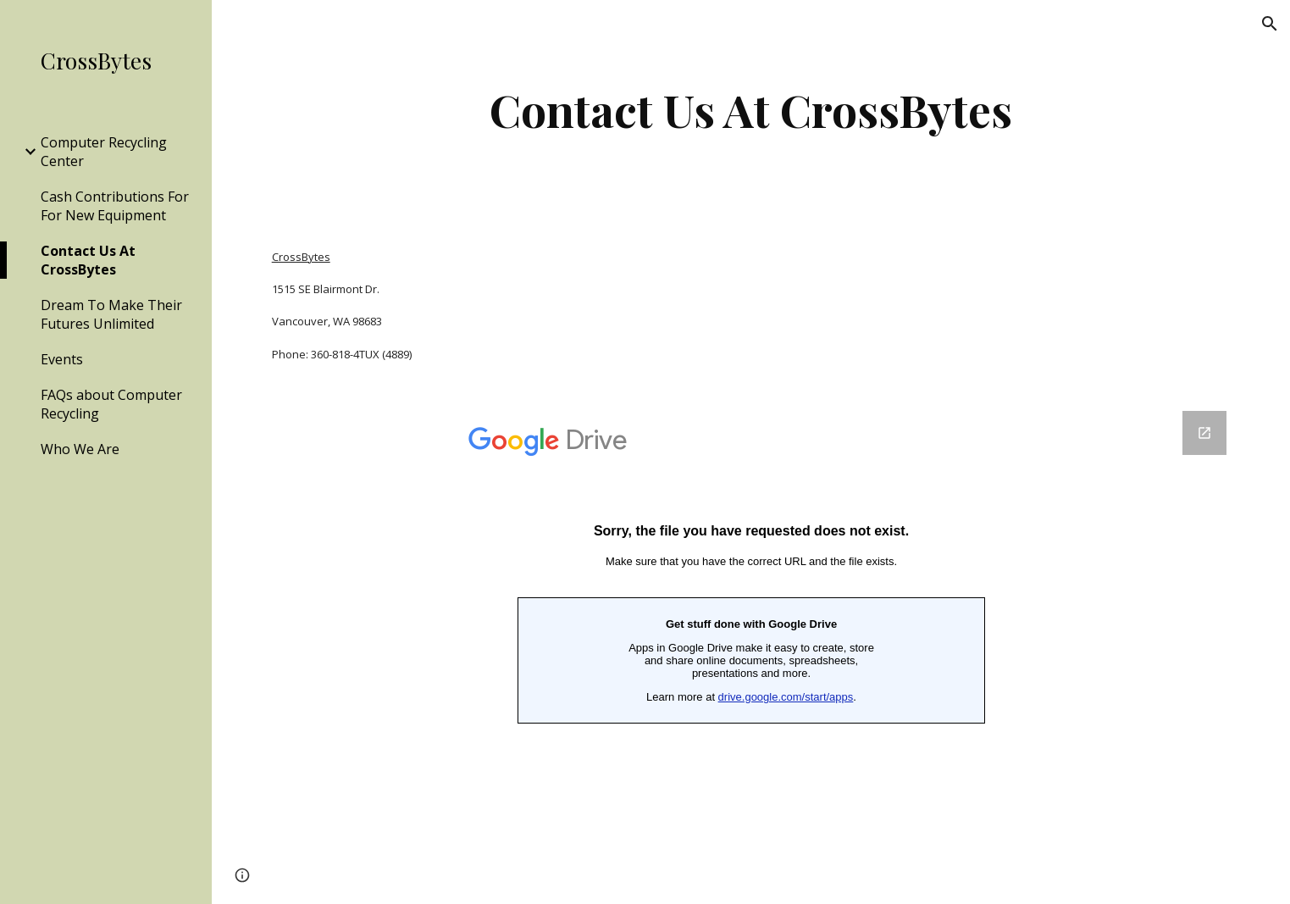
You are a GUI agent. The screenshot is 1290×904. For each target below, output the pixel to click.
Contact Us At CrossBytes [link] (88, 260)
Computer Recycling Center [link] (104, 151)
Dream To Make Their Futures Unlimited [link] (111, 314)
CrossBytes (301, 256)
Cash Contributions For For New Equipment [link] (115, 206)
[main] (751, 110)
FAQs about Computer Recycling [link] (111, 404)
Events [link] (62, 359)
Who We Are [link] (80, 449)
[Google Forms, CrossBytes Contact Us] (751, 647)
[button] (1269, 23)
